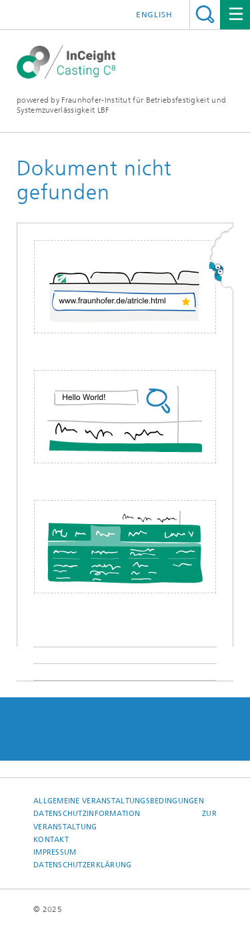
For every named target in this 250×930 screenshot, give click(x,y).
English (154, 14)
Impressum (54, 852)
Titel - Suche (205, 14)
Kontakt (51, 839)
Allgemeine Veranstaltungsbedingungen (118, 801)
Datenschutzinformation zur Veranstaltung (125, 820)
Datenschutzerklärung (82, 865)
